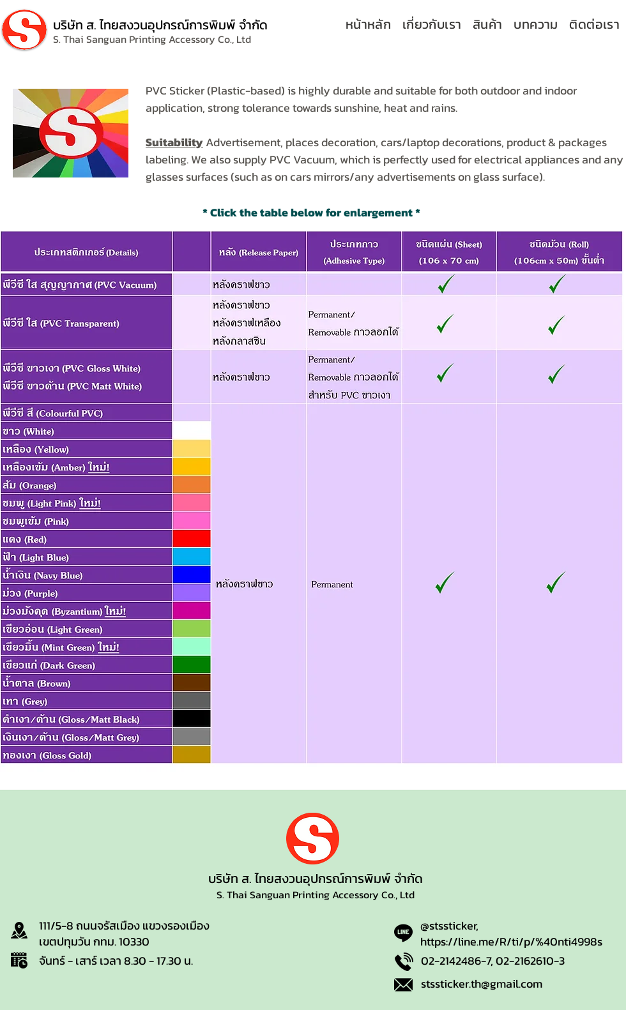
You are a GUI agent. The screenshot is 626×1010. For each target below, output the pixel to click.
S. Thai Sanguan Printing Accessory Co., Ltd (316, 894)
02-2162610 (525, 960)
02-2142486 (451, 960)
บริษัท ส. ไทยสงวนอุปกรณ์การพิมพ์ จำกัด (160, 24)
